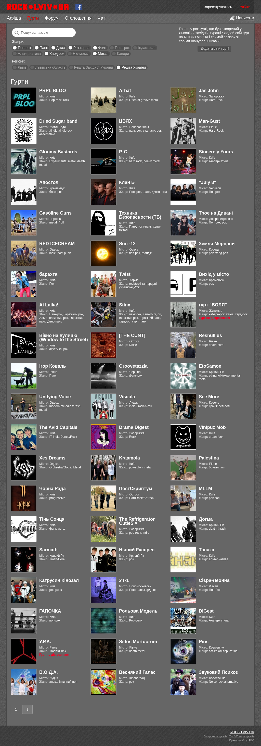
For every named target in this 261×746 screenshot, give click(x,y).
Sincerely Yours (216, 151)
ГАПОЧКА (50, 611)
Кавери (123, 54)
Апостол (48, 182)
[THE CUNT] (132, 335)
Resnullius (210, 335)
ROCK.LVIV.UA (242, 732)
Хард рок (56, 54)
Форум (52, 18)
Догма (206, 519)
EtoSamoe (210, 366)
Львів (22, 67)
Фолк (102, 48)
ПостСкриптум (135, 488)
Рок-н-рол (81, 48)
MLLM (205, 488)
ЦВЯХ (125, 121)
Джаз (60, 48)
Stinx (124, 304)
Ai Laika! (48, 304)
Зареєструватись (218, 7)
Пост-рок (122, 48)
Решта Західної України (93, 67)
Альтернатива (29, 54)
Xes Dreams (52, 458)
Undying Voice (55, 396)
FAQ (251, 740)
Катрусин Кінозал (59, 580)
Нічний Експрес (136, 549)
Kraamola (129, 458)
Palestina (209, 458)
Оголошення (78, 18)
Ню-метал (81, 54)
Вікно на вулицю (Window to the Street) (63, 337)
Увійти (245, 7)
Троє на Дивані (216, 213)
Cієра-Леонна (214, 580)
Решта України (134, 67)
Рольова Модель (138, 611)
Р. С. (123, 151)
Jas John (209, 90)
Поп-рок (24, 48)
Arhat (125, 90)
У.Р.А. (45, 641)
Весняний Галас (137, 672)
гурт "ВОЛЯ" (213, 304)
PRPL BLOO (52, 90)
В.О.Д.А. (48, 672)
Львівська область (50, 67)
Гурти (32, 18)
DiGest (206, 611)
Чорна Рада (52, 488)
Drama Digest (134, 427)
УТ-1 (124, 580)
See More (209, 396)
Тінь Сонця (51, 519)
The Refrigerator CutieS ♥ (137, 521)
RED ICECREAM (57, 243)
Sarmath (48, 549)
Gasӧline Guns (55, 213)
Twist (124, 274)
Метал (103, 54)
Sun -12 (127, 243)
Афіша (14, 18)
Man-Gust (209, 121)
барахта (48, 274)
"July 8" (207, 182)
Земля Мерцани (217, 243)
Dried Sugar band (58, 121)
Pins (203, 641)
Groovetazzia (133, 366)
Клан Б (127, 182)
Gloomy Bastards (58, 151)
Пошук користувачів (215, 736)
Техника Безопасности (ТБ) (140, 215)
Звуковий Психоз (218, 672)
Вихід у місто (214, 274)
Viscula (127, 396)
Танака (206, 549)
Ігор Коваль (52, 366)
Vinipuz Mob (212, 427)
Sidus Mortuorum (138, 641)
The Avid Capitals (58, 427)
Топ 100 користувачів (241, 736)
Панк (44, 48)
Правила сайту (238, 740)
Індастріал (146, 48)
